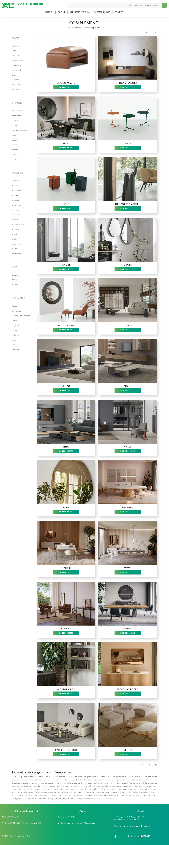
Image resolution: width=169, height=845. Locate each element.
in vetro (15, 249)
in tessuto (16, 244)
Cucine (61, 12)
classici (15, 275)
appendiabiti (17, 111)
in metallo (16, 229)
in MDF (15, 219)
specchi (15, 150)
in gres (15, 195)
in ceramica (17, 181)
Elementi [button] (17, 103)
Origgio (15, 335)
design (15, 280)
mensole (15, 120)
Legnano (15, 325)
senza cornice (17, 253)
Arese (14, 306)
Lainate (15, 320)
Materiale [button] (17, 173)
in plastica (16, 239)
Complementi (95, 27)
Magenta (16, 330)
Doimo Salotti (17, 60)
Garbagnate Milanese (21, 316)
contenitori (16, 116)
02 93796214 (68, 817)
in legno (15, 210)
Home (70, 27)
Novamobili (17, 70)
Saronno (15, 350)
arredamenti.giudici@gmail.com (80, 823)
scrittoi (15, 145)
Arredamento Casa (80, 12)
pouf (14, 135)
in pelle (15, 234)
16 (156, 32)
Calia (14, 50)
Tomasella (16, 89)
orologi (15, 125)
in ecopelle (16, 190)
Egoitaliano (16, 65)
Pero (14, 340)
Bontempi (16, 46)
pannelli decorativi (20, 130)
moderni (15, 284)
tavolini (15, 159)
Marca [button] (15, 38)
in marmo (16, 215)
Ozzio (14, 75)
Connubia (16, 55)
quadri (15, 140)
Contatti (119, 12)
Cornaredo (16, 311)
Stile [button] (14, 267)
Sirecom (15, 80)
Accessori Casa (102, 12)
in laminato (16, 205)
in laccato (16, 200)
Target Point (17, 85)
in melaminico (18, 224)
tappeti (15, 154)
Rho (13, 345)
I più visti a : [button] (19, 298)
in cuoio (15, 185)
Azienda (49, 12)
